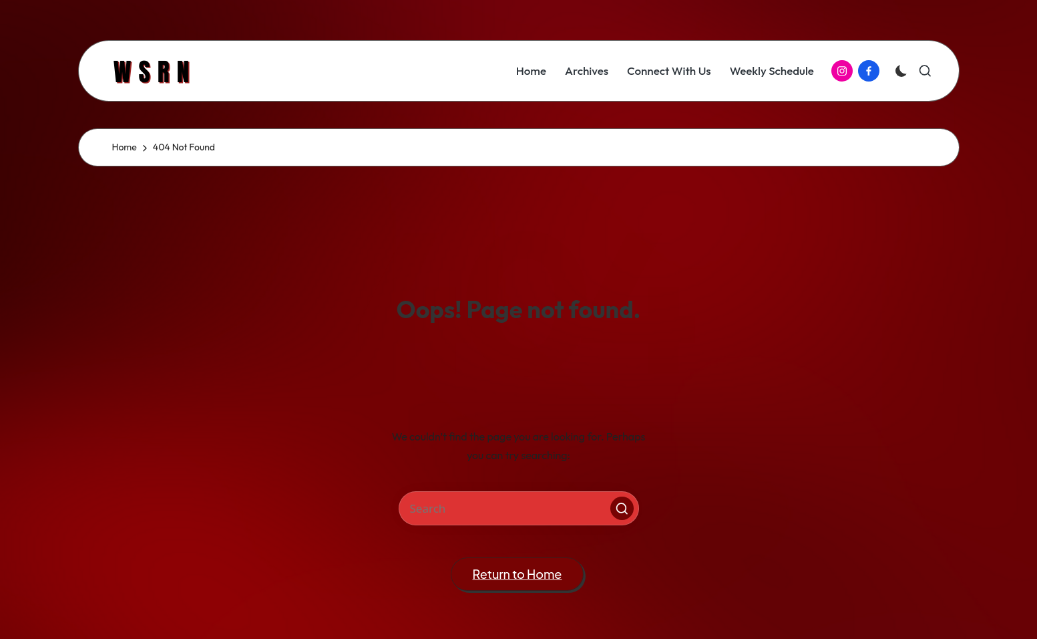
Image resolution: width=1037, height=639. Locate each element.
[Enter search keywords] (519, 508)
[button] (622, 508)
